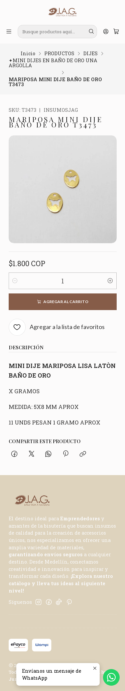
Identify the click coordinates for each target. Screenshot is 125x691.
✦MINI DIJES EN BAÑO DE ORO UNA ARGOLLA (53, 63)
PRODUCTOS (59, 53)
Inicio (28, 53)
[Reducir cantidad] (15, 281)
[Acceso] (105, 31)
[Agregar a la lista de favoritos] (57, 327)
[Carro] (116, 31)
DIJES (90, 53)
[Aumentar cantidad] (110, 281)
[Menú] (9, 31)
